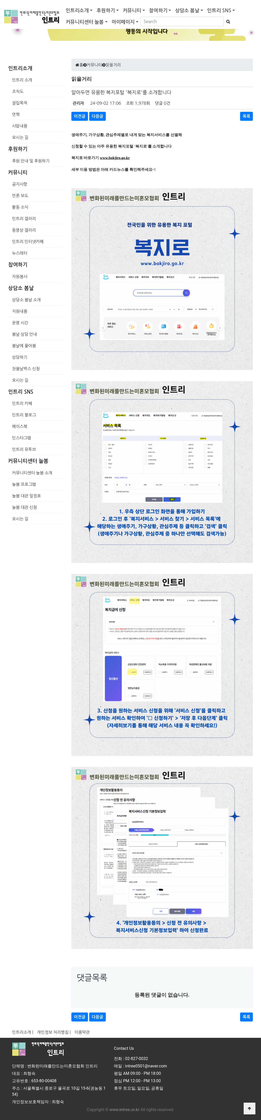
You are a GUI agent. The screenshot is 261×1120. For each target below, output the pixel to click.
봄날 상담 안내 (24, 334)
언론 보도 (20, 196)
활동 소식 (20, 207)
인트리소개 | (22, 1032)
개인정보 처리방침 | (54, 1032)
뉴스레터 (19, 253)
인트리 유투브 (24, 449)
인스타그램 (21, 438)
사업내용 (19, 126)
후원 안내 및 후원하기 (30, 161)
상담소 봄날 (187, 10)
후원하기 (106, 10)
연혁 (16, 114)
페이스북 (19, 426)
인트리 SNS (219, 10)
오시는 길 (20, 137)
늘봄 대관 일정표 (26, 496)
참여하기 (158, 10)
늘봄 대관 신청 (24, 507)
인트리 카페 (22, 403)
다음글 (97, 116)
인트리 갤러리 (24, 218)
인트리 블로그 (24, 415)
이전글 (79, 116)
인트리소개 (77, 10)
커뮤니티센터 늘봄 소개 (32, 473)
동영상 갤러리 (24, 230)
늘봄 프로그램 (24, 484)
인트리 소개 (22, 80)
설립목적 (19, 103)
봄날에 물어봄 (24, 346)
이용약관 (82, 1032)
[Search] (182, 21)
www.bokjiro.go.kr (115, 158)
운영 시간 (20, 323)
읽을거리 (113, 65)
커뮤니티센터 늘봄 (85, 22)
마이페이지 (123, 22)
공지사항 (19, 184)
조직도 (17, 91)
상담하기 (19, 357)
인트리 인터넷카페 (28, 241)
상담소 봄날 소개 (26, 300)
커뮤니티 (132, 10)
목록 (246, 116)
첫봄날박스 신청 (26, 369)
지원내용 (19, 311)
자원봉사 (19, 276)
